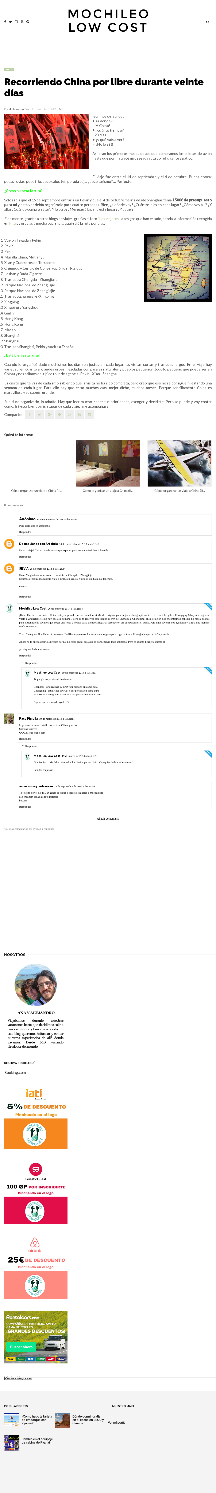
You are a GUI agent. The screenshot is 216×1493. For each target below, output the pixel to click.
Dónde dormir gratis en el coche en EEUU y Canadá (88, 1420)
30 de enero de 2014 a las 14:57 (79, 672)
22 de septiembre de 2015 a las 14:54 (74, 786)
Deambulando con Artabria (38, 544)
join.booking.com (18, 1377)
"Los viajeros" (109, 218)
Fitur (13, 223)
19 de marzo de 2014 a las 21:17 (57, 718)
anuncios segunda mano (36, 786)
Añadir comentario (108, 818)
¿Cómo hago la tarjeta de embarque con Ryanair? (37, 1420)
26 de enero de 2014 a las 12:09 (47, 568)
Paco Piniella (28, 718)
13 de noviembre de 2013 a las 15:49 (57, 519)
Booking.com (15, 1072)
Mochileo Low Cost (19, 109)
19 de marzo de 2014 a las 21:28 (79, 755)
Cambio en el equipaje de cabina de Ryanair (37, 1440)
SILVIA (23, 568)
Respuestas (31, 662)
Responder (25, 531)
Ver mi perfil (116, 1422)
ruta (8, 69)
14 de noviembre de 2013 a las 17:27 (79, 544)
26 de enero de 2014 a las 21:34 (65, 608)
